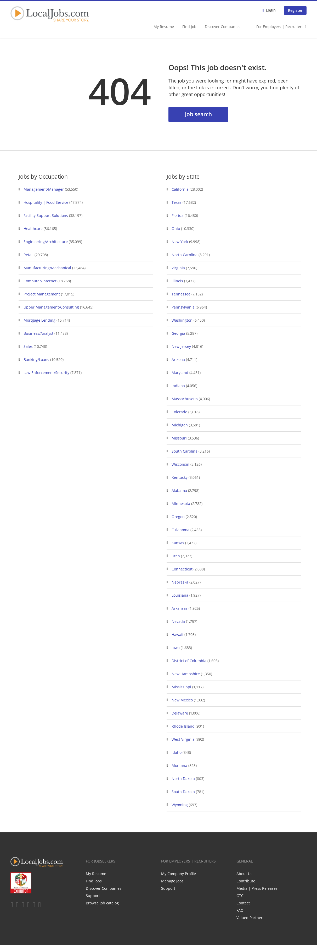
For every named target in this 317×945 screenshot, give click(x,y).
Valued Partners (250, 917)
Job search (198, 114)
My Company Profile (178, 873)
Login (271, 10)
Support (93, 895)
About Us (244, 873)
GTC (240, 895)
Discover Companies (222, 26)
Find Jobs (94, 880)
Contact (243, 902)
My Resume (164, 26)
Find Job (189, 26)
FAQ (240, 910)
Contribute (245, 880)
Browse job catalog (102, 902)
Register (295, 10)
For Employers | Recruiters (279, 26)
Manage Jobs (172, 880)
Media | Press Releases (257, 888)
